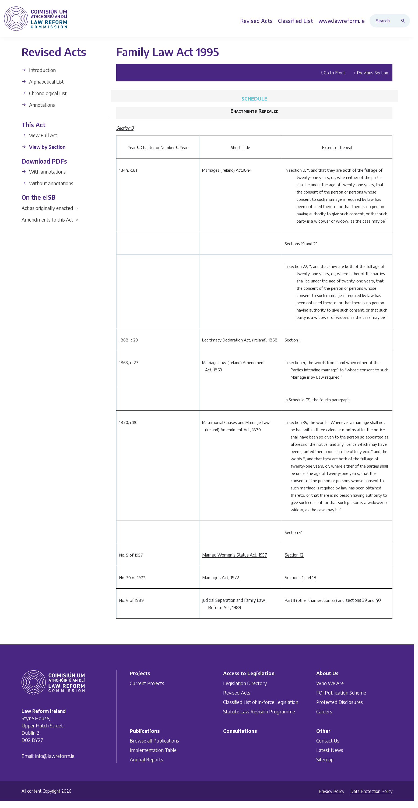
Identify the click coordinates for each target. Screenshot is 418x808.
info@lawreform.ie (54, 755)
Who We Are (330, 683)
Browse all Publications (154, 740)
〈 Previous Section (370, 72)
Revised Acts (236, 692)
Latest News (329, 750)
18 (314, 577)
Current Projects (147, 683)
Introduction (39, 70)
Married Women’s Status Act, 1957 (234, 555)
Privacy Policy (331, 791)
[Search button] (404, 20)
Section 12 (294, 555)
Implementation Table (153, 750)
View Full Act (39, 135)
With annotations (44, 171)
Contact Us (327, 740)
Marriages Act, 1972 (220, 577)
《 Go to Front (331, 72)
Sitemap (324, 759)
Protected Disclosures (339, 702)
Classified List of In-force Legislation (260, 702)
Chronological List (44, 93)
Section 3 (125, 128)
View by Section (43, 147)
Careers (324, 711)
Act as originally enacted (50, 208)
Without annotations (47, 183)
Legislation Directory (245, 683)
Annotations (38, 105)
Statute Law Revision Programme (259, 711)
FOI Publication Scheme (341, 692)
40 (378, 600)
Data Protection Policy (371, 791)
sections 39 (356, 600)
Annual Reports (146, 759)
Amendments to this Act (50, 219)
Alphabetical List (43, 81)
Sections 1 (294, 577)
